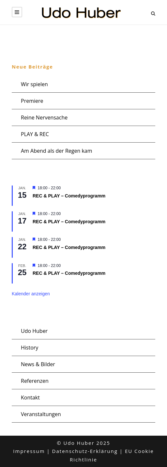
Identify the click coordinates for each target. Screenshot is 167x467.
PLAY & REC (35, 134)
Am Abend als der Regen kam (56, 150)
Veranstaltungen (41, 414)
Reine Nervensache (44, 117)
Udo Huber (34, 331)
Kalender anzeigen (31, 293)
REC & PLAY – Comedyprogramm (69, 195)
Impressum (29, 451)
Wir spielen (34, 84)
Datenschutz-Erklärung (85, 451)
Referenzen (35, 380)
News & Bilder (38, 364)
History (29, 347)
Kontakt (30, 397)
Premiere (32, 100)
